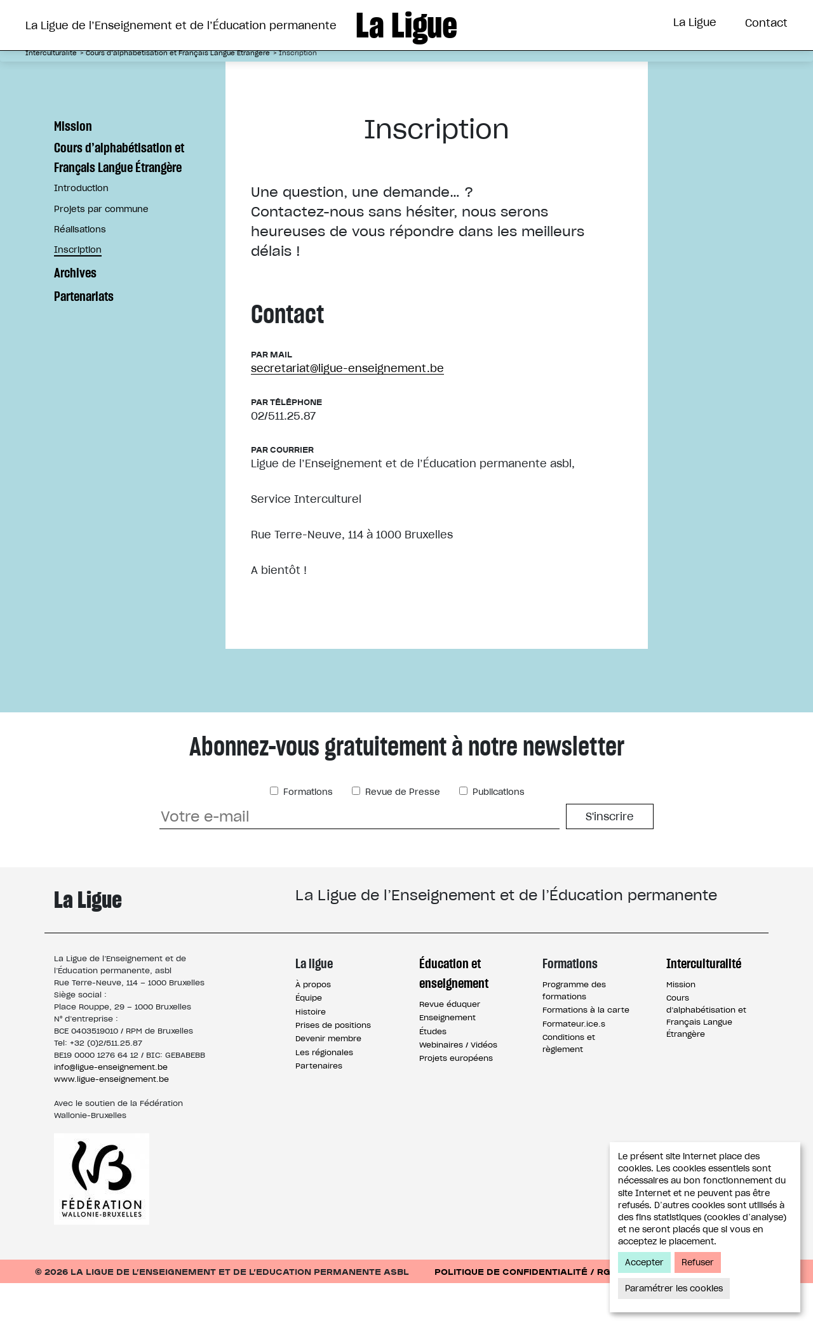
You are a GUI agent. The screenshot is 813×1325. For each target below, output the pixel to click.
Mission (73, 167)
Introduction (81, 230)
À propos (313, 1026)
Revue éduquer (449, 1046)
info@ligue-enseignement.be (111, 1109)
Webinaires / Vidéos (458, 1086)
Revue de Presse (401, 834)
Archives (75, 314)
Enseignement (447, 1059)
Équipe (308, 1039)
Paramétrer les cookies (674, 1288)
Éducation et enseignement (453, 1015)
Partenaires (318, 1107)
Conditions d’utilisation (713, 1313)
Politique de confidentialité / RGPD (529, 1313)
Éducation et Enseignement (290, 71)
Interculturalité (556, 71)
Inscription (78, 291)
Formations (440, 71)
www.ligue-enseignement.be (111, 1121)
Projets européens (456, 1100)
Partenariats (84, 338)
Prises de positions (333, 1067)
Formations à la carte (585, 1051)
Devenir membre (328, 1080)
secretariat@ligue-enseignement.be (347, 410)
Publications (497, 834)
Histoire (310, 1053)
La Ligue (694, 22)
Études (433, 1073)
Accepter (644, 1262)
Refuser (698, 1262)
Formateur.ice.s (573, 1065)
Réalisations (80, 271)
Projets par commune (101, 251)
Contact (766, 23)
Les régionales (324, 1094)
